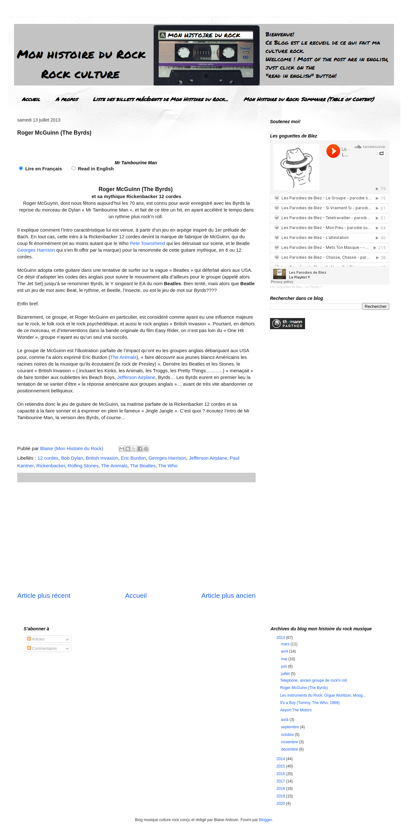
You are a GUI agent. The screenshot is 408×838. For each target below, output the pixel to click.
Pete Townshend (147, 243)
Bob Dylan (72, 458)
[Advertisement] (136, 536)
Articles (35, 639)
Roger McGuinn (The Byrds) (304, 688)
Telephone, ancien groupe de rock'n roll (313, 680)
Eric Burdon (133, 458)
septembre (290, 727)
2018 (281, 788)
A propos (66, 99)
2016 (281, 774)
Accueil (31, 99)
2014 (281, 759)
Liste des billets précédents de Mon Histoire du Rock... (160, 99)
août (285, 719)
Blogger (265, 820)
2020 (281, 803)
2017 (281, 781)
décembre (290, 749)
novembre (290, 742)
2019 (281, 796)
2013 (281, 637)
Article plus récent (43, 595)
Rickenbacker (50, 465)
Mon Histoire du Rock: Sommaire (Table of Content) (309, 99)
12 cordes (47, 458)
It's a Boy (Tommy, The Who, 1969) (310, 703)
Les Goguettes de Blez (286, 287)
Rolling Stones (83, 465)
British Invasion (102, 458)
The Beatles (143, 465)
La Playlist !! (313, 287)
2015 (281, 766)
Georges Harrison (36, 250)
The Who (168, 465)
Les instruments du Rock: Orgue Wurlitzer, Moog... (323, 695)
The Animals (123, 357)
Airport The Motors (296, 710)
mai (284, 659)
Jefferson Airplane (136, 377)
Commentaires (42, 648)
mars (286, 644)
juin (284, 666)
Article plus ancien (228, 595)
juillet (286, 673)
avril (285, 651)
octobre (288, 734)
